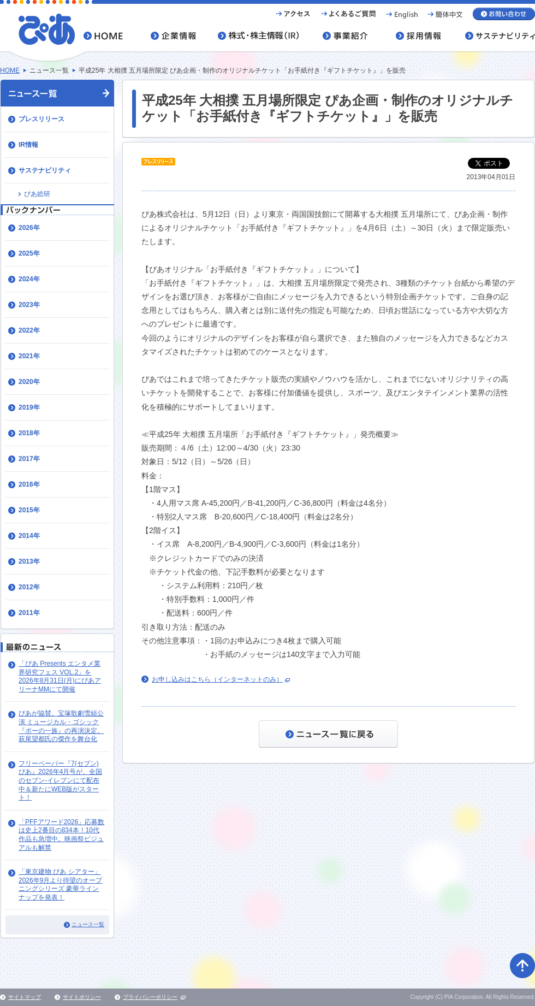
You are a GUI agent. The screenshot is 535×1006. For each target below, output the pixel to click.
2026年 (29, 228)
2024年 (29, 279)
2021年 (29, 356)
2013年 (29, 561)
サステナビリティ (45, 170)
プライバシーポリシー (150, 997)
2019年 (29, 407)
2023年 (29, 305)
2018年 (29, 433)
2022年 (29, 330)
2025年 (29, 253)
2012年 (29, 587)
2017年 (29, 459)
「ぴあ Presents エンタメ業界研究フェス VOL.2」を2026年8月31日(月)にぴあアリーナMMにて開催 (60, 676)
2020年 (29, 382)
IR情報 (28, 145)
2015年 (29, 510)
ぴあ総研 (37, 194)
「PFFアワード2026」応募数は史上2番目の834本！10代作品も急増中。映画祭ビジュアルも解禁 (61, 834)
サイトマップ (24, 997)
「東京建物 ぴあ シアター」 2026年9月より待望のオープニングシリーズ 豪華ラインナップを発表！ (60, 884)
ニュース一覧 (88, 924)
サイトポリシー (82, 997)
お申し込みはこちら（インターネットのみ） (217, 679)
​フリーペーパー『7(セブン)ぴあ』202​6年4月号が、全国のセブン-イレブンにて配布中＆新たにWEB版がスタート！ (60, 780)
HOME (10, 70)
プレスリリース (41, 119)
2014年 (29, 536)
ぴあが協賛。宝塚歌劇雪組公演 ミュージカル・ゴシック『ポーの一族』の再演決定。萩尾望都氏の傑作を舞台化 (61, 726)
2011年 (29, 613)
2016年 (29, 484)
